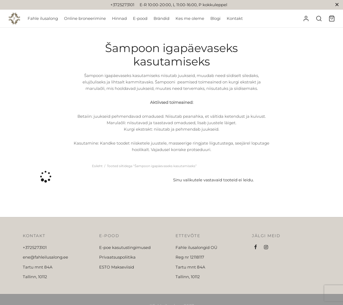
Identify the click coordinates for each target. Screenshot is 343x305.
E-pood (140, 18)
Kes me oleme (190, 18)
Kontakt (235, 18)
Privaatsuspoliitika (117, 257)
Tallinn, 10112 (35, 276)
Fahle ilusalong (43, 18)
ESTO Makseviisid (116, 267)
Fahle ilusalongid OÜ (196, 247)
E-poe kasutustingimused (125, 247)
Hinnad (119, 18)
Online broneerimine (85, 18)
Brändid (161, 18)
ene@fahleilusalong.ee (45, 257)
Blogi (215, 18)
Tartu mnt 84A (38, 267)
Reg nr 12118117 (190, 257)
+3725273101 (35, 247)
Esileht (97, 166)
